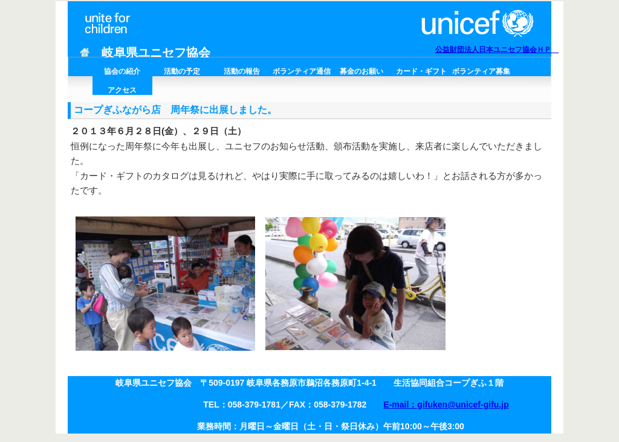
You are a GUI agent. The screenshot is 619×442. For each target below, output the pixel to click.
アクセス (122, 90)
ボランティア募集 (481, 71)
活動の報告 (242, 71)
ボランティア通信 (302, 71)
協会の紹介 (122, 71)
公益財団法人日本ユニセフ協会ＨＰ (497, 49)
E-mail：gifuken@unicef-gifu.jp (445, 404)
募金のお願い (361, 71)
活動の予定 (182, 71)
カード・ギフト (421, 71)
